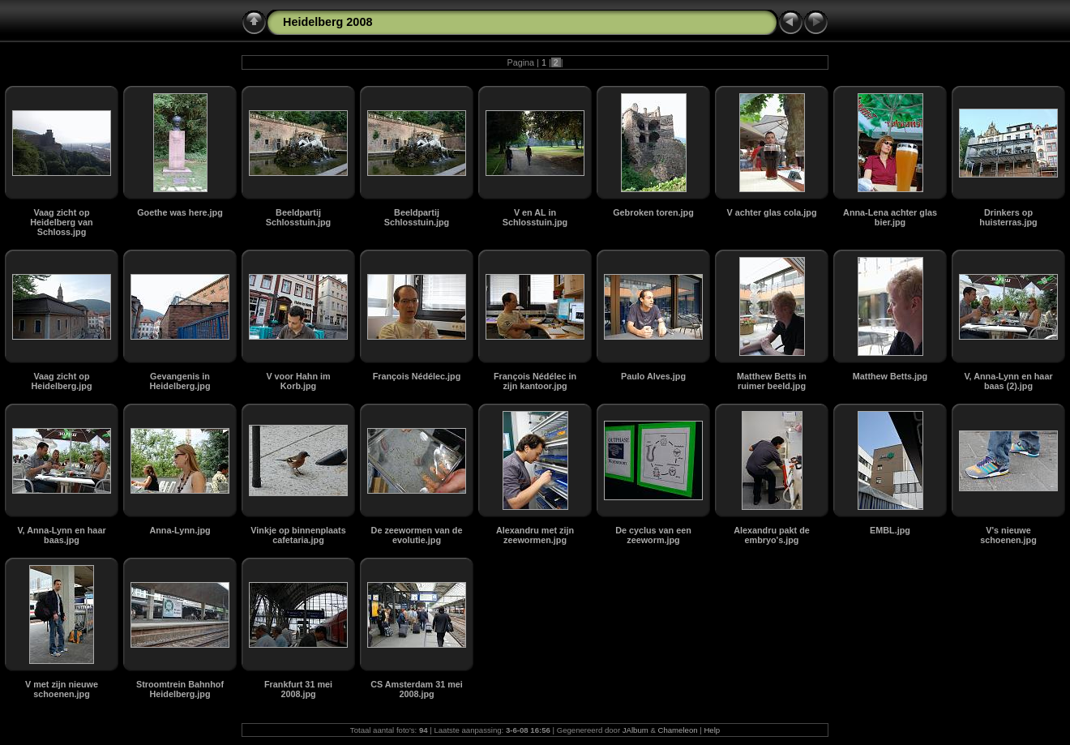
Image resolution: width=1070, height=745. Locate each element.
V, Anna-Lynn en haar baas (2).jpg (1008, 381)
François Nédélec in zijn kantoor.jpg (535, 381)
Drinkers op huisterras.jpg (1008, 217)
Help (712, 730)
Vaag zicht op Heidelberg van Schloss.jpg (61, 222)
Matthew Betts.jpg (890, 376)
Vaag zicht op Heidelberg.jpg (62, 381)
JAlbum (635, 730)
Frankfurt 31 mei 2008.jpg (298, 689)
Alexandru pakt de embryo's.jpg (772, 535)
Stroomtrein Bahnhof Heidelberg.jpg (180, 689)
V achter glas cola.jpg (771, 212)
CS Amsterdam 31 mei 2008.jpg (416, 689)
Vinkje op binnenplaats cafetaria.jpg (297, 535)
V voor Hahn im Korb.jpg (298, 381)
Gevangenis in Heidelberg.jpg (180, 381)
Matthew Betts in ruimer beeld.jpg (772, 381)
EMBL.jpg (890, 530)
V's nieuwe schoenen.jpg (1008, 535)
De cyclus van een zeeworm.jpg (653, 535)
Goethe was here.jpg (180, 212)
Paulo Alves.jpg (653, 376)
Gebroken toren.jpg (653, 212)
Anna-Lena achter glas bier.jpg (890, 217)
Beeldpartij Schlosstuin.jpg (298, 217)
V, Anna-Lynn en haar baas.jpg (61, 535)
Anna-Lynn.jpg (179, 530)
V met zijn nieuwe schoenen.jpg (61, 689)
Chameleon (678, 730)
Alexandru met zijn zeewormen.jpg (535, 535)
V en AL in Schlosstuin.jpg (535, 217)
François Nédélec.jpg (417, 376)
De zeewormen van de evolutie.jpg (417, 535)
